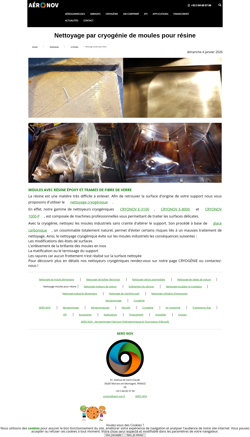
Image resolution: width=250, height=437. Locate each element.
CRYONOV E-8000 (175, 209)
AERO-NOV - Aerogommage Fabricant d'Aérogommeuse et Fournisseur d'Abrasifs (125, 321)
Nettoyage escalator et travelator (184, 286)
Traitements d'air (201, 307)
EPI (65, 314)
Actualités (160, 314)
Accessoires (85, 314)
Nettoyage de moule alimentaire (56, 279)
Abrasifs (125, 307)
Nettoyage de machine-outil (124, 293)
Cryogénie (139, 300)
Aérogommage (113, 300)
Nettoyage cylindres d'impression (169, 293)
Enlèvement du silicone (141, 286)
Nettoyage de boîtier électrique (103, 279)
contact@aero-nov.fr (114, 396)
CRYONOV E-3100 (134, 209)
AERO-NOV (44, 307)
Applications (110, 314)
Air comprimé (173, 307)
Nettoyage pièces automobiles (148, 279)
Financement (136, 314)
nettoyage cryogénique (89, 202)
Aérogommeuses (100, 307)
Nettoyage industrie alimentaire (79, 293)
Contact (182, 314)
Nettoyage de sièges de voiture (194, 279)
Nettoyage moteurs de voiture (100, 286)
